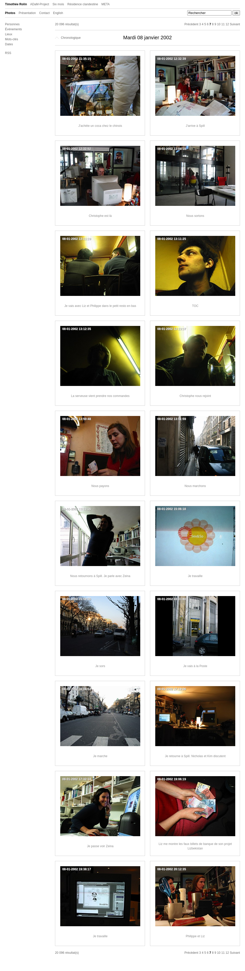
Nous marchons (195, 486)
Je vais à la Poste (195, 666)
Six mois (58, 4)
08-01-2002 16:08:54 (76, 689)
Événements (13, 29)
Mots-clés (11, 39)
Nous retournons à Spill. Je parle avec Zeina (100, 576)
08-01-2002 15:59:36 (76, 599)
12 (227, 24)
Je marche (100, 756)
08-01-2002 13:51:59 (171, 419)
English (58, 13)
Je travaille (195, 576)
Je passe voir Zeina (100, 846)
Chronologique (68, 38)
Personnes (12, 24)
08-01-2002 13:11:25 (171, 239)
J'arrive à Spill (195, 126)
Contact (44, 13)
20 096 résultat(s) (67, 24)
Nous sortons (195, 216)
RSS (8, 53)
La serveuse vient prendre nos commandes (100, 396)
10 (218, 24)
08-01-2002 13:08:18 (171, 149)
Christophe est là (100, 216)
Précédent (191, 24)
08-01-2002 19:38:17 (76, 869)
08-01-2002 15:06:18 (171, 509)
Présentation (27, 13)
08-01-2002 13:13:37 (171, 329)
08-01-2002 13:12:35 (76, 329)
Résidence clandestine (83, 4)
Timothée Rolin (16, 4)
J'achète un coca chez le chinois (100, 126)
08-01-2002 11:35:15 (76, 59)
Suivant (235, 24)
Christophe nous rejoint (195, 396)
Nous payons (100, 486)
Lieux (8, 34)
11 (223, 24)
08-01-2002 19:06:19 (171, 779)
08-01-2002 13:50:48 (76, 419)
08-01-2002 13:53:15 (76, 509)
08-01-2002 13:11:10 (76, 239)
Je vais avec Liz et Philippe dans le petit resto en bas (100, 306)
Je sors (100, 666)
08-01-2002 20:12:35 (171, 869)
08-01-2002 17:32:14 (76, 779)
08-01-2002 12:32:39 (171, 59)
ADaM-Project (39, 4)
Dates (9, 44)
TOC (195, 306)
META (106, 4)
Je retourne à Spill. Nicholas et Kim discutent (195, 756)
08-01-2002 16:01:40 (171, 599)
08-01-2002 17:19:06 (171, 689)
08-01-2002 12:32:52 (76, 149)
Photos (10, 13)
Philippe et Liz (195, 936)
